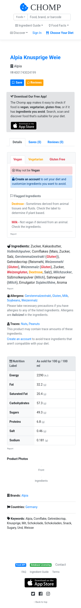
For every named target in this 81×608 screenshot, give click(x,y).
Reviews (34, 82)
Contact (60, 564)
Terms (56, 571)
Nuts (24, 324)
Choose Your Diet (59, 33)
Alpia (16, 66)
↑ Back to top (40, 602)
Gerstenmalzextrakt (38, 296)
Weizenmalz (29, 300)
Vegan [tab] (18, 159)
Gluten (51, 257)
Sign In (36, 33)
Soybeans (13, 300)
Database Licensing (41, 565)
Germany (31, 507)
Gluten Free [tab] (57, 159)
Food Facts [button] (57, 25)
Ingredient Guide (39, 571)
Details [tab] (17, 142)
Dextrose (18, 204)
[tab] (34, 142)
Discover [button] (17, 33)
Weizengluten (17, 272)
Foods (19, 17)
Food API (20, 565)
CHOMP (46, 7)
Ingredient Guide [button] (27, 25)
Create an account (27, 179)
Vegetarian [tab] (35, 159)
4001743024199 (23, 72)
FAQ (23, 571)
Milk (15, 222)
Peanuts (34, 324)
